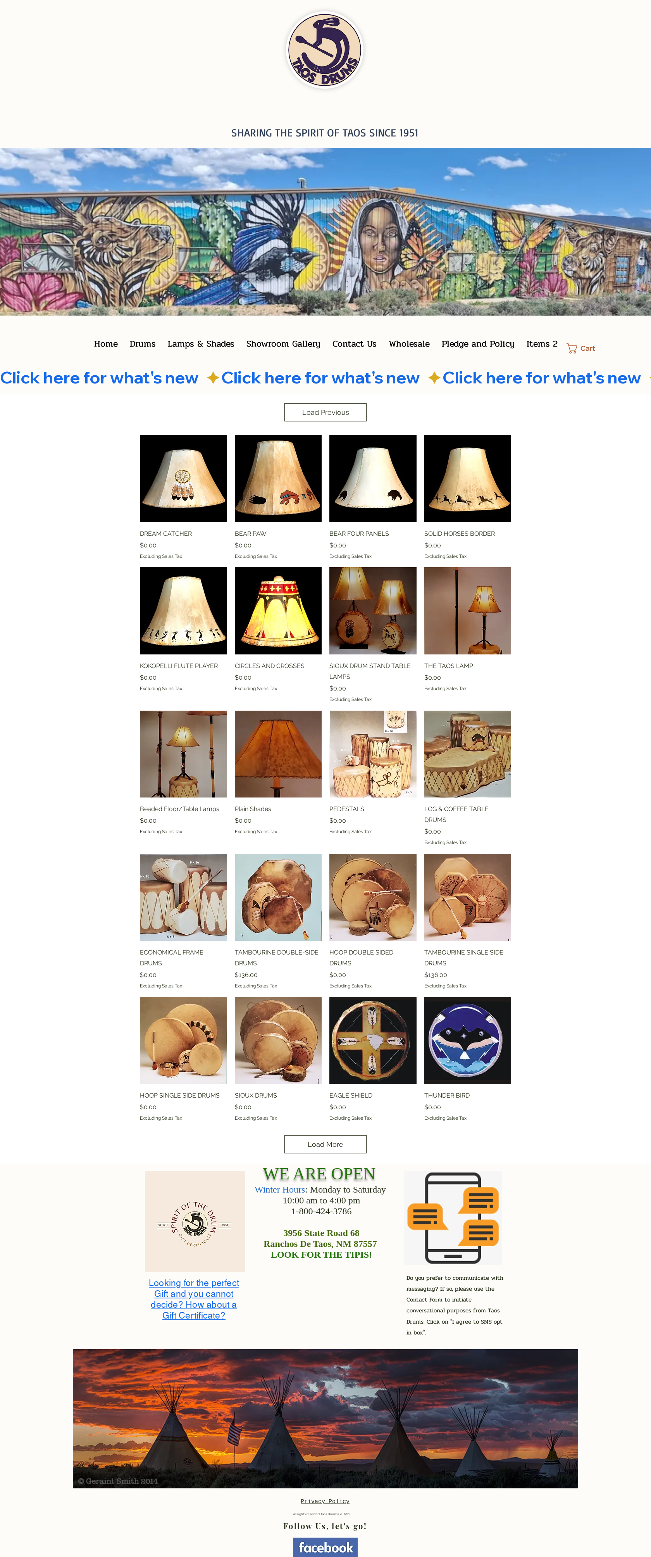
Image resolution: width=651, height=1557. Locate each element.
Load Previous (325, 412)
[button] (587, 348)
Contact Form (424, 1299)
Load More (325, 1144)
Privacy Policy (325, 1501)
